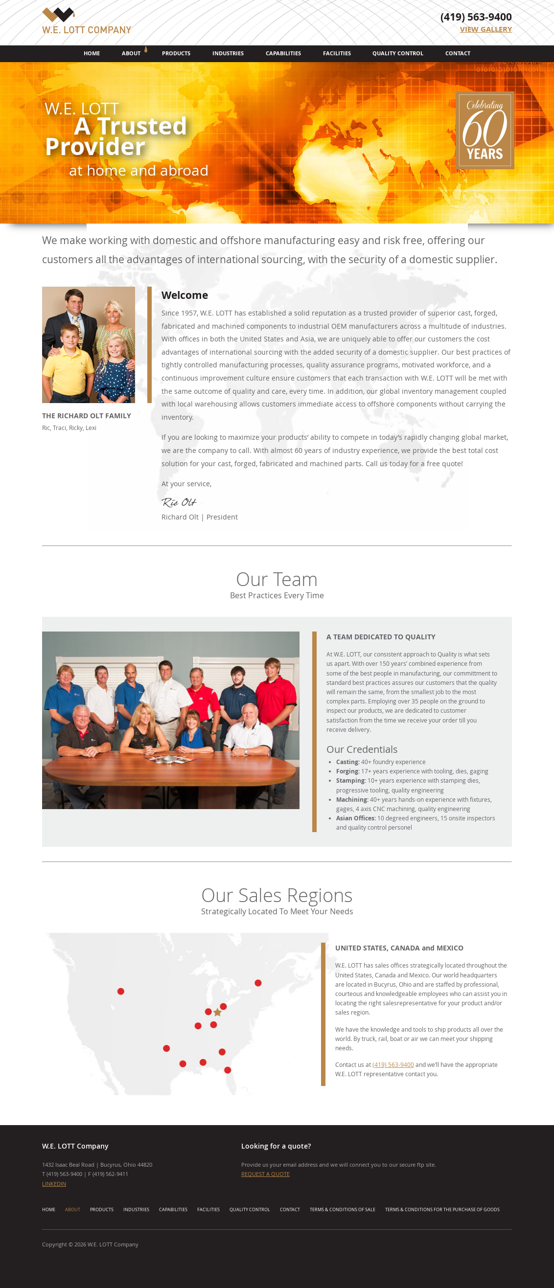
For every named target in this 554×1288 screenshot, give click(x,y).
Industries (228, 53)
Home (92, 53)
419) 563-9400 (65, 1173)
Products (176, 53)
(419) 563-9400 (476, 17)
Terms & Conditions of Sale (342, 1210)
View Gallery (486, 29)
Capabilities (283, 53)
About (131, 53)
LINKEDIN (54, 1183)
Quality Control (397, 53)
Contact (457, 53)
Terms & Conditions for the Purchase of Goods (442, 1210)
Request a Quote (265, 1173)
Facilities (337, 53)
